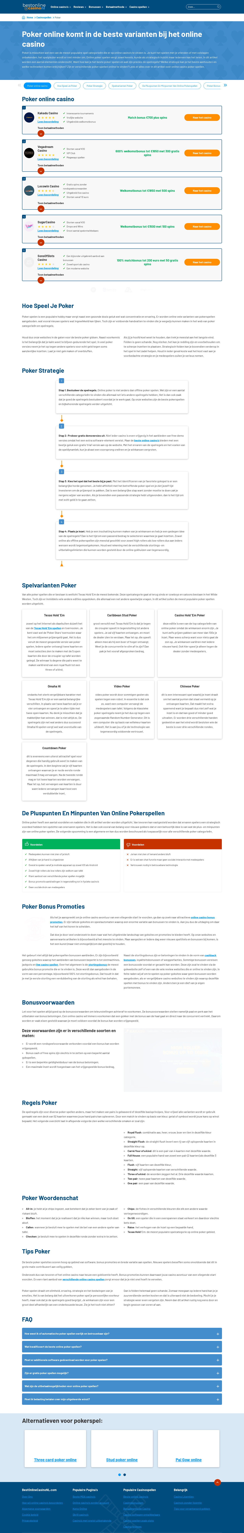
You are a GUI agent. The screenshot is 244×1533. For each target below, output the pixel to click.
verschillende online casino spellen (84, 1258)
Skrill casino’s (80, 1493)
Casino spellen (138, 6)
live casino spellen (47, 964)
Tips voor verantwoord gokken (192, 1487)
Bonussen (95, 6)
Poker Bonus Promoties (219, 85)
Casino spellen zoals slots (138, 1499)
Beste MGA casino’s (84, 1475)
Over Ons (27, 1475)
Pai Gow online (189, 1438)
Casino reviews (132, 1505)
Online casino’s (59, 6)
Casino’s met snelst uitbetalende (92, 1499)
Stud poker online (122, 1438)
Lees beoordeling (48, 121)
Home (30, 17)
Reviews (79, 6)
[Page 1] (119, 1453)
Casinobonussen (133, 1481)
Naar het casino (202, 117)
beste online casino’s (146, 440)
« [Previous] (19, 84)
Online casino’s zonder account (91, 1481)
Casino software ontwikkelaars (141, 1493)
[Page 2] (124, 1453)
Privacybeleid (30, 1499)
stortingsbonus (97, 964)
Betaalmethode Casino (136, 1487)
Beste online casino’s (135, 1475)
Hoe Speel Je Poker (67, 85)
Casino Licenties (184, 1475)
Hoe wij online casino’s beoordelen (42, 1481)
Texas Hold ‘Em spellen (47, 628)
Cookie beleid (30, 1493)
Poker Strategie (94, 85)
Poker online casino (37, 85)
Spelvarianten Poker (122, 85)
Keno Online (80, 1487)
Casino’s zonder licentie (188, 1481)
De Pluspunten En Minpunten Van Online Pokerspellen (169, 85)
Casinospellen (43, 17)
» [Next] (225, 84)
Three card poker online (55, 1438)
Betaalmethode (115, 6)
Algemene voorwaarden (36, 1487)
